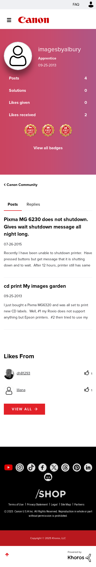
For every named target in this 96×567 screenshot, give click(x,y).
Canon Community (33, 19)
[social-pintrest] (77, 467)
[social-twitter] (54, 467)
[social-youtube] (8, 467)
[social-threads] (65, 467)
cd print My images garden (35, 286)
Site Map (66, 504)
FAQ (76, 4)
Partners (79, 504)
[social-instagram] (20, 467)
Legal (54, 504)
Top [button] (7, 554)
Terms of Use (16, 504)
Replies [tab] (33, 204)
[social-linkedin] (88, 467)
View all (22, 409)
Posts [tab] (13, 204)
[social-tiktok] (31, 467)
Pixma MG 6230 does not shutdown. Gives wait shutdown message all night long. (46, 226)
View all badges (48, 148)
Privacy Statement (37, 504)
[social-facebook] (42, 467)
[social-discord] (48, 477)
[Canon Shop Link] (48, 493)
